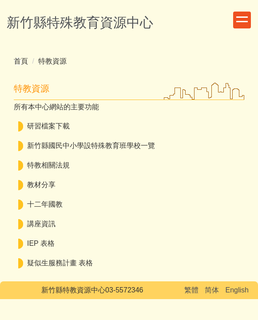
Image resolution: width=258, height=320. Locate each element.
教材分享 (41, 184)
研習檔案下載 (48, 126)
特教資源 (52, 61)
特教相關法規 (48, 165)
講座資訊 (41, 224)
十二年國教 (45, 204)
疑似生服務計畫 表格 (60, 263)
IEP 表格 (41, 243)
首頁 (21, 61)
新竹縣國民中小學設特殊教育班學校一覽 (91, 145)
